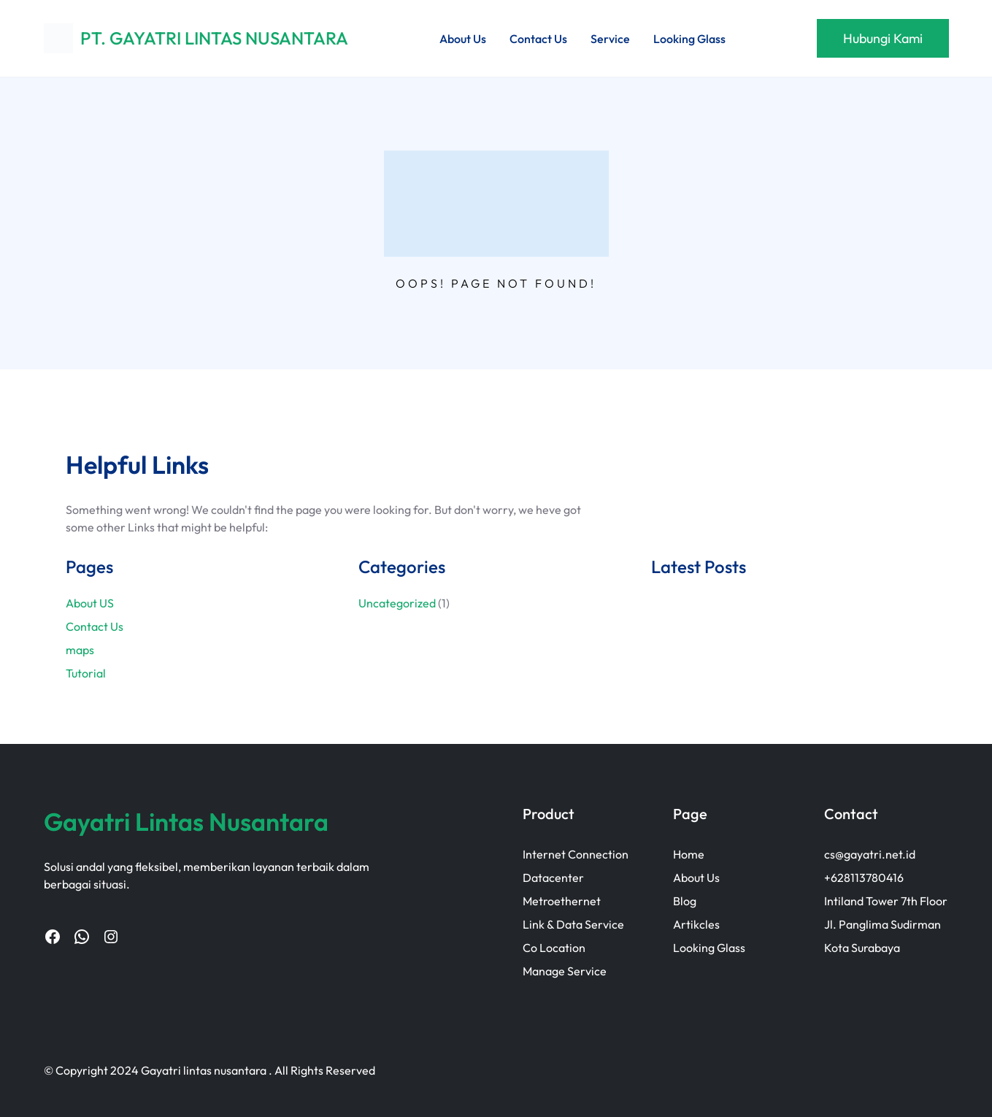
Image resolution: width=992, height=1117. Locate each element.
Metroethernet (562, 901)
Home (688, 854)
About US (90, 603)
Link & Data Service (573, 924)
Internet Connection (575, 854)
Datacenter (553, 877)
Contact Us (94, 626)
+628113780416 (864, 877)
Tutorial (86, 673)
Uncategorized (397, 603)
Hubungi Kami (883, 38)
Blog (684, 901)
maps (80, 649)
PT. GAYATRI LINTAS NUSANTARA (214, 38)
